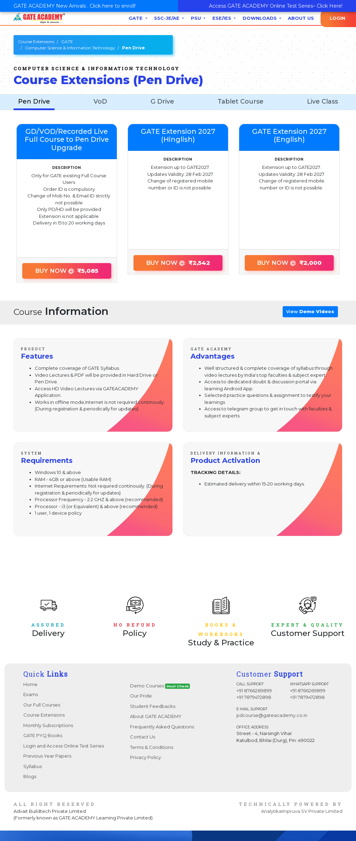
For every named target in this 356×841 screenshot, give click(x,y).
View (310, 311)
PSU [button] (196, 18)
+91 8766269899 (254, 690)
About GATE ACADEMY (155, 716)
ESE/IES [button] (222, 18)
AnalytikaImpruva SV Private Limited (301, 811)
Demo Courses (160, 686)
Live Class (322, 101)
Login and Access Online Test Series (63, 746)
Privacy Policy (145, 757)
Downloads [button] (260, 18)
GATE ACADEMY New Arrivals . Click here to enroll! (75, 6)
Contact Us (142, 737)
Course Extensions (36, 41)
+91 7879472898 (253, 697)
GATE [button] (136, 18)
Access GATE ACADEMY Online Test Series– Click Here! (275, 6)
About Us (301, 18)
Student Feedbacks (152, 706)
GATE (67, 41)
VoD (100, 101)
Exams (30, 694)
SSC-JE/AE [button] (167, 18)
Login (337, 18)
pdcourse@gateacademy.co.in (271, 715)
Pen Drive (34, 101)
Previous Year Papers (47, 756)
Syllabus (32, 766)
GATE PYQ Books (42, 735)
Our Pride (141, 696)
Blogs (29, 776)
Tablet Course (241, 101)
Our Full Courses (41, 705)
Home (30, 684)
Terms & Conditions (151, 747)
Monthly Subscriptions (48, 725)
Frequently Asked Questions (162, 726)
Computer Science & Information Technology (70, 47)
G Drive (162, 101)
